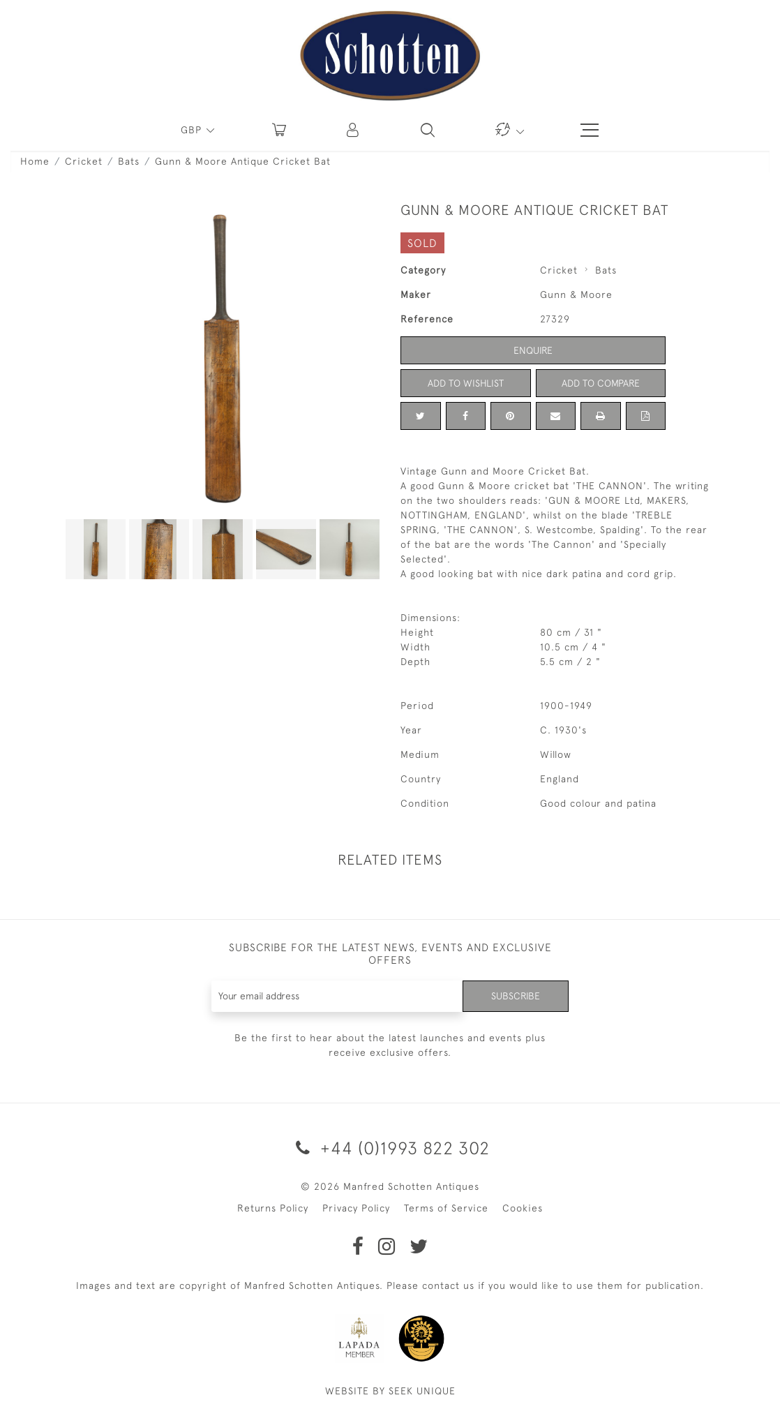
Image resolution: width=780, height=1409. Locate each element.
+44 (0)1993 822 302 (390, 1148)
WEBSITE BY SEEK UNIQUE (390, 1390)
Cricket (84, 161)
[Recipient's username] (337, 996)
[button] (353, 129)
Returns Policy (272, 1208)
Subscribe (515, 995)
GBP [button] (193, 129)
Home (35, 161)
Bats (129, 161)
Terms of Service (446, 1208)
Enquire (533, 350)
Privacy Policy (356, 1208)
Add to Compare (601, 383)
